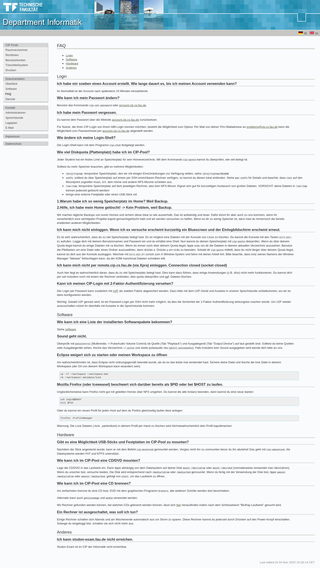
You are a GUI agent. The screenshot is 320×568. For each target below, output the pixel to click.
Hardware (72, 63)
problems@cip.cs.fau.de (262, 126)
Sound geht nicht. (72, 334)
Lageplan (11, 122)
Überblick (11, 83)
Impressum (12, 136)
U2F (115, 288)
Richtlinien (12, 55)
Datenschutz (13, 143)
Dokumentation (15, 78)
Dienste (10, 99)
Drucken (10, 70)
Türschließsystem (16, 65)
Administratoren (15, 112)
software (70, 327)
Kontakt (10, 107)
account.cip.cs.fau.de (132, 105)
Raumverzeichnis (16, 50)
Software (11, 88)
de (305, 33)
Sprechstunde (14, 117)
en (316, 33)
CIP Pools (11, 45)
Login (69, 55)
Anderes (71, 67)
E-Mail (9, 127)
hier (178, 500)
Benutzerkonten (15, 60)
